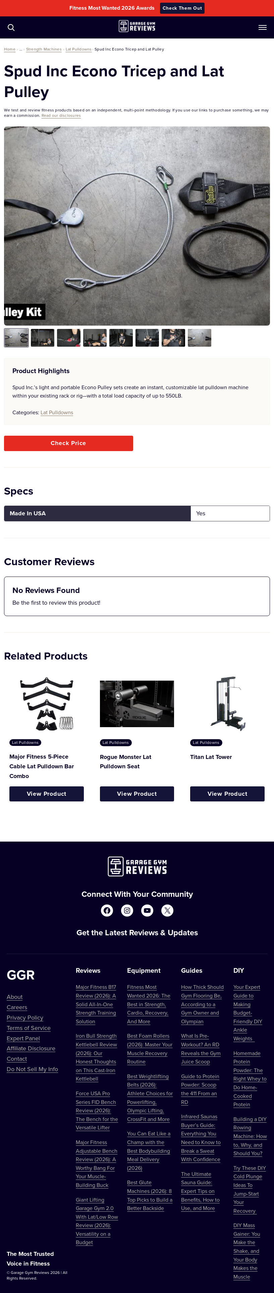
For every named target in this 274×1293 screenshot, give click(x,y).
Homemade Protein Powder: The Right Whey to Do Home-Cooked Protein (250, 1078)
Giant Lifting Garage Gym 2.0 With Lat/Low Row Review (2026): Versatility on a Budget (97, 1221)
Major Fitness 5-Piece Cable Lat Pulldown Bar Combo (41, 766)
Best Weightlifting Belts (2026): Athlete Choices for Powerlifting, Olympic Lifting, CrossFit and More (150, 1097)
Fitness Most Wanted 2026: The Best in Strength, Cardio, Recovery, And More (148, 1004)
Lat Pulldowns (79, 49)
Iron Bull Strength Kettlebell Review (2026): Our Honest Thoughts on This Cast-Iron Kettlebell (96, 1057)
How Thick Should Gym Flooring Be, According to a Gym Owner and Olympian (202, 1004)
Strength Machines (44, 49)
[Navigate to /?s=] (11, 27)
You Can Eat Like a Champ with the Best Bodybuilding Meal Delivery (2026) (148, 1150)
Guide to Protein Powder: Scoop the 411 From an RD (200, 1089)
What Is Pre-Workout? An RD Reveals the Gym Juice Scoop (201, 1048)
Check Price (68, 443)
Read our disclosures (61, 115)
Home (9, 49)
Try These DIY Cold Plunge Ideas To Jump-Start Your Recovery (249, 1189)
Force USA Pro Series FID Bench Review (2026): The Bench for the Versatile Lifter (97, 1110)
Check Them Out (182, 8)
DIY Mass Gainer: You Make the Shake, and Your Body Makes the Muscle (246, 1250)
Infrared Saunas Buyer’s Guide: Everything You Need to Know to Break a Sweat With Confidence (201, 1138)
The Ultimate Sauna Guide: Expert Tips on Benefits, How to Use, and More (200, 1191)
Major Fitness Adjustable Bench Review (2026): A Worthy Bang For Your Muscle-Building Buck (96, 1163)
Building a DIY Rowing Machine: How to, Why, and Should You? (250, 1136)
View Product (47, 793)
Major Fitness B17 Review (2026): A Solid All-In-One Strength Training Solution (96, 1004)
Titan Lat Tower (211, 757)
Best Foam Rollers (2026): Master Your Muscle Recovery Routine (149, 1048)
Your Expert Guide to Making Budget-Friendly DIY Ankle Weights (247, 1012)
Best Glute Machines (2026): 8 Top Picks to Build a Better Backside (149, 1195)
